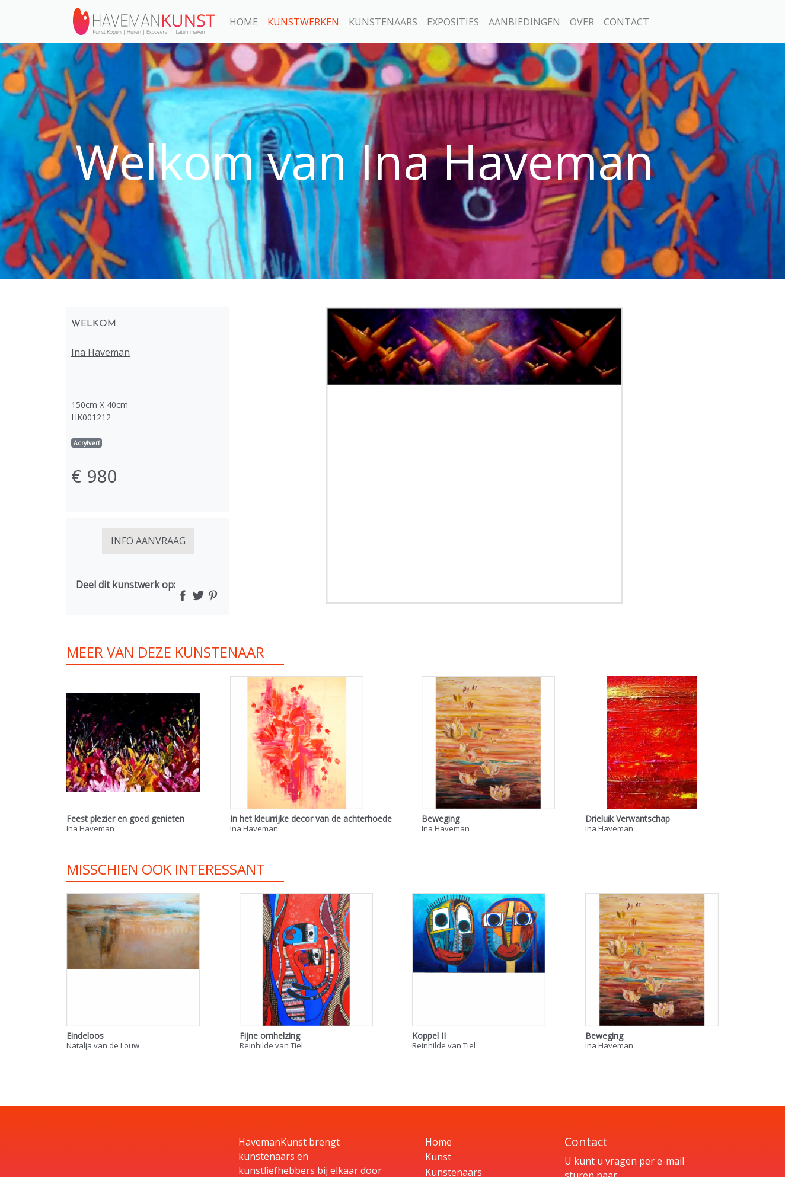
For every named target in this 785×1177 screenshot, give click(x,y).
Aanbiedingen (524, 21)
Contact (626, 21)
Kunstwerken (303, 21)
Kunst (438, 1156)
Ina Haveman (100, 352)
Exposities (453, 21)
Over (582, 21)
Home (243, 21)
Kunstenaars (383, 21)
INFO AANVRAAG (148, 540)
